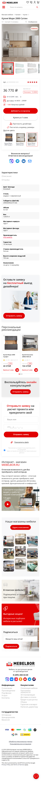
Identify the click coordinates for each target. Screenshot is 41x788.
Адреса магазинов (20, 527)
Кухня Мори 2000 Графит (9, 356)
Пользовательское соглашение (20, 744)
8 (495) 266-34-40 (20, 675)
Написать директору (29, 707)
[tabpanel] (11, 354)
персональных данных (28, 451)
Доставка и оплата (28, 697)
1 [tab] (19, 374)
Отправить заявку (14, 316)
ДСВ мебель (7, 237)
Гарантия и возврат (29, 704)
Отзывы (6, 180)
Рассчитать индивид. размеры (20, 127)
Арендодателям (8, 717)
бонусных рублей (15, 105)
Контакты (6, 698)
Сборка (24, 702)
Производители (8, 690)
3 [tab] (21, 374)
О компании (7, 688)
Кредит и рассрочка (29, 699)
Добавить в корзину (20, 111)
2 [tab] (20, 374)
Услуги (4, 695)
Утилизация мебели (29, 688)
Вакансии (6, 720)
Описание (6, 176)
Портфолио (6, 693)
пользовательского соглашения (26, 448)
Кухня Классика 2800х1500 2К (27, 356)
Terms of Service (19, 765)
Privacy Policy (6, 765)
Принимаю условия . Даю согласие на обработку (21, 450)
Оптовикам (6, 715)
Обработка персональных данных (20, 741)
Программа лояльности (26, 691)
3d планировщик (28, 695)
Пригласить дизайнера (20, 124)
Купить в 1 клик (20, 117)
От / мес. (13, 97)
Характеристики (10, 172)
